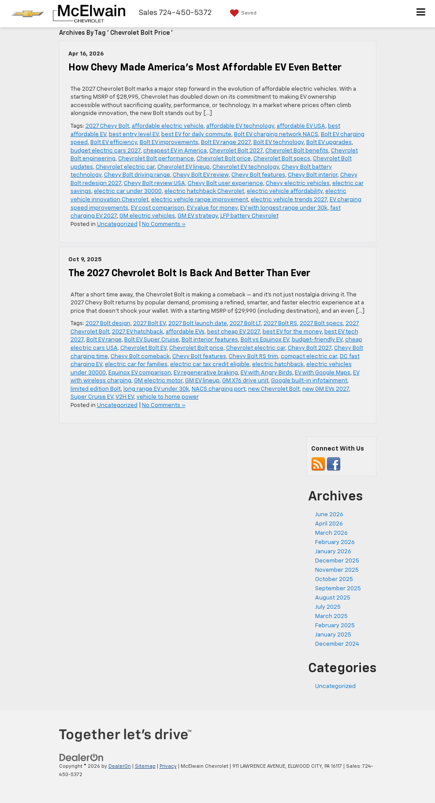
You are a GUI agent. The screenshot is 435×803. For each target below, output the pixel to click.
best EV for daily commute (196, 134)
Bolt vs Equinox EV (265, 340)
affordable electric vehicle (168, 126)
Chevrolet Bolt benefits (296, 151)
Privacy (168, 766)
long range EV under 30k (156, 389)
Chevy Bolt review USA (154, 183)
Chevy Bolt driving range (137, 175)
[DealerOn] (81, 758)
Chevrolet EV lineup (183, 167)
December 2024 (337, 644)
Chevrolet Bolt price (224, 159)
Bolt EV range (104, 340)
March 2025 (331, 616)
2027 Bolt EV (149, 323)
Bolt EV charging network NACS (276, 134)
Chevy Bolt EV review (201, 175)
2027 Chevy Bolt (107, 126)
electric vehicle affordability (285, 191)
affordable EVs (185, 332)
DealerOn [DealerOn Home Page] (119, 766)
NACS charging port (218, 389)
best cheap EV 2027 (233, 332)
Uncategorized (117, 224)
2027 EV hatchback (137, 332)
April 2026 (329, 524)
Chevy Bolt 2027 (309, 348)
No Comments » (164, 224)
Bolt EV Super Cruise (151, 340)
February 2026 (335, 542)
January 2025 (333, 635)
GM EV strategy (198, 216)
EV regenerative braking (206, 373)
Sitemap (145, 766)
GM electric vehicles (147, 216)
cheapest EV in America (175, 151)
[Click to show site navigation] (421, 13)
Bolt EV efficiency (113, 142)
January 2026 (333, 552)
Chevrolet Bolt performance (156, 159)
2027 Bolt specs (321, 323)
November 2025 (337, 570)
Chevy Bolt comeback (140, 356)
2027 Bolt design (108, 323)
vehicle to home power (168, 397)
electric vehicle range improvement (199, 200)
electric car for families (136, 364)
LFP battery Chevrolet (249, 216)
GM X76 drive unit (245, 381)
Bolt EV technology (278, 142)
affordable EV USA (301, 126)
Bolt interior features (210, 340)
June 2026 (329, 515)
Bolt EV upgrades (329, 142)
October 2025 (334, 579)
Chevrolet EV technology (245, 167)
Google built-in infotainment (309, 381)
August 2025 (332, 598)
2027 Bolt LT (245, 323)
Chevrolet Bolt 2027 (236, 151)
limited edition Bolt (96, 389)
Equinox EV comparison (139, 373)
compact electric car (309, 356)
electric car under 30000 (128, 191)
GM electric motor (158, 381)
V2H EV (124, 397)
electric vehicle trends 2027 (289, 200)
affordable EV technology (240, 126)
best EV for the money (292, 332)
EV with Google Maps (322, 373)
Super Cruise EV (92, 397)
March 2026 (331, 533)
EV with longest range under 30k (283, 208)
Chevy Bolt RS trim (253, 356)
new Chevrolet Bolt (274, 389)
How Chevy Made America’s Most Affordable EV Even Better (205, 68)
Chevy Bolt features (258, 175)
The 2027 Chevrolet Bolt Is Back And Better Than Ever (189, 273)
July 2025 (328, 607)
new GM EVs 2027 (325, 389)
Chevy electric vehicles (298, 183)
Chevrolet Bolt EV (143, 348)
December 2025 (337, 561)
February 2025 (335, 626)
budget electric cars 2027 (106, 151)
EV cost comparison (157, 208)
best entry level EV (134, 134)
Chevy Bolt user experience (225, 183)
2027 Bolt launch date (197, 323)
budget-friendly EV (317, 340)
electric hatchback (278, 364)
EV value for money (212, 208)
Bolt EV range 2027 (226, 142)
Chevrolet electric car (125, 167)
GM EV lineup (202, 381)
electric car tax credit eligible (209, 364)
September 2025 (338, 589)
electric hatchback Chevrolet (204, 191)
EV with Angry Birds (266, 373)
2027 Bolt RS (280, 323)
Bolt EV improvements (169, 142)
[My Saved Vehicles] (242, 13)
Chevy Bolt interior (313, 175)
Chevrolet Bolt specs (281, 159)
